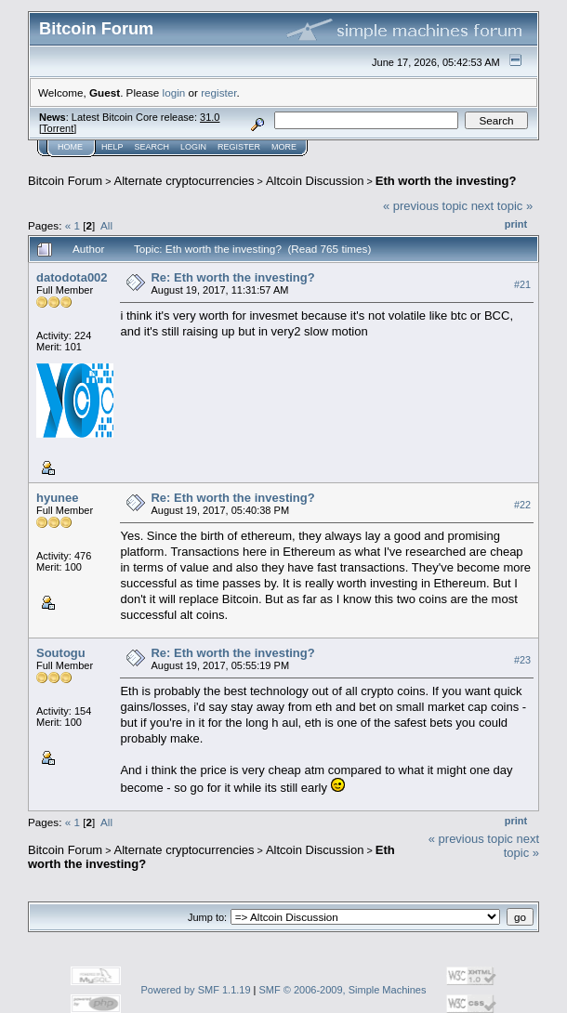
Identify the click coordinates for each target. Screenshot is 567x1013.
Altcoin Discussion (315, 181)
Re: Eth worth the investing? (232, 277)
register (218, 92)
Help (112, 146)
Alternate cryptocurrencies (184, 181)
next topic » (502, 206)
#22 (522, 504)
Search (152, 146)
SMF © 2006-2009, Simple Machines (343, 989)
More (284, 146)
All (106, 225)
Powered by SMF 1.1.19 (196, 989)
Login (193, 146)
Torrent (57, 128)
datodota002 (72, 277)
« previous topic (425, 206)
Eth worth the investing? (446, 181)
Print (516, 224)
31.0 (209, 117)
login (174, 92)
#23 (522, 659)
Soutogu (61, 653)
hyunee (57, 498)
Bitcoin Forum (65, 181)
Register (239, 146)
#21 (522, 284)
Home (70, 146)
